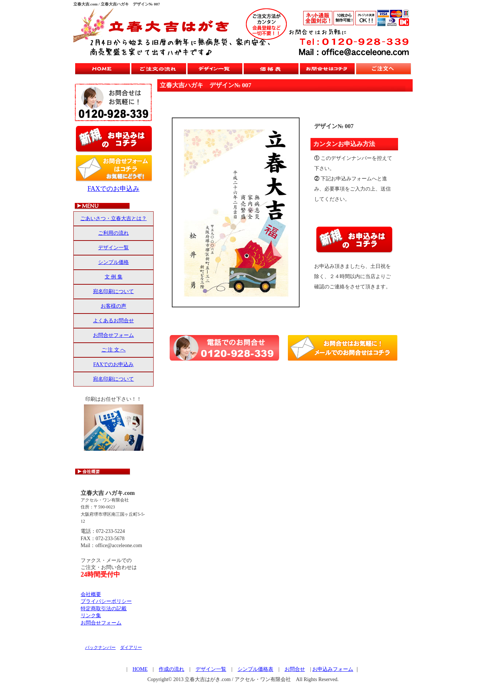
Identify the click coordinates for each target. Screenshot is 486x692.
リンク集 (91, 615)
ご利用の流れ (113, 233)
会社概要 (91, 594)
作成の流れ (171, 669)
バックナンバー (100, 647)
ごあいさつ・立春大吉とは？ (113, 218)
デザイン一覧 (113, 247)
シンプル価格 (113, 262)
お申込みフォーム (332, 669)
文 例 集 (114, 277)
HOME (139, 669)
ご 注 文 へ (113, 350)
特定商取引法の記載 (104, 608)
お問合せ (295, 669)
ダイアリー (131, 647)
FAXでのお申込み (114, 188)
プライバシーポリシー (106, 601)
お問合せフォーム (113, 335)
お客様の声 (113, 306)
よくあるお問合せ (113, 320)
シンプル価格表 (255, 669)
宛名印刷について (113, 291)
